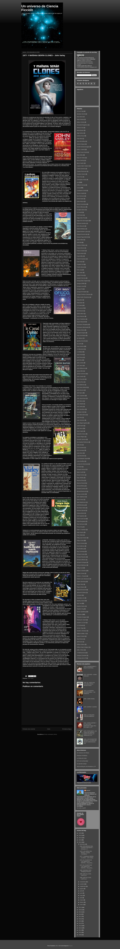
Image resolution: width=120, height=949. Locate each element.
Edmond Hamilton (81, 223)
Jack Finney (80, 357)
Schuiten (79, 595)
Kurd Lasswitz (80, 447)
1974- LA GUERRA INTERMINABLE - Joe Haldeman (89, 692)
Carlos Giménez (81, 168)
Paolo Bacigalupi (81, 521)
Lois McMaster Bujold (82, 458)
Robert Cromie (80, 573)
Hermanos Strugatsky (82, 324)
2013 (80, 925)
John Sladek (80, 403)
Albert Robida (80, 119)
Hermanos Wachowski (82, 327)
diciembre (82, 844)
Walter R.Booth (81, 636)
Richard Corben (81, 554)
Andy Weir (79, 138)
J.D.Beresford (80, 349)
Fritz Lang (79, 269)
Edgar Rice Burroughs (82, 220)
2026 (80, 833)
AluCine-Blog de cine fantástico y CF (86, 766)
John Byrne (80, 393)
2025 (80, 835)
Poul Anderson (80, 546)
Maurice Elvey (80, 480)
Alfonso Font (80, 127)
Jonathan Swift (80, 412)
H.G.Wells (79, 305)
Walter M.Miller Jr (81, 633)
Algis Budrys (80, 133)
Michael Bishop (81, 486)
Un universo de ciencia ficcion (84, 57)
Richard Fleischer (81, 557)
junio (81, 893)
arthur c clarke (80, 149)
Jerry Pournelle (81, 379)
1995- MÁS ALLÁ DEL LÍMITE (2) (85, 874)
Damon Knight (80, 193)
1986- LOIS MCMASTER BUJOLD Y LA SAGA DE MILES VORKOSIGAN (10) (90, 741)
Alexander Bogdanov (82, 125)
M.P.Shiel (79, 466)
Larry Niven (80, 453)
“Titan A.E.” (26, 137)
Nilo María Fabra (81, 507)
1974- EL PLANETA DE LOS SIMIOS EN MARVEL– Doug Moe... (86, 861)
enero (81, 904)
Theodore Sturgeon (82, 617)
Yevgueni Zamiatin (81, 655)
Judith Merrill (80, 425)
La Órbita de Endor (82, 758)
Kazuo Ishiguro (81, 436)
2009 (80, 934)
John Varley (30, 678)
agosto (82, 888)
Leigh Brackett (80, 455)
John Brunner (80, 390)
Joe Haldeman (80, 384)
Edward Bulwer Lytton (82, 231)
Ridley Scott (80, 568)
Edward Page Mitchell (82, 237)
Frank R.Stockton (81, 259)
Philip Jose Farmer (82, 537)
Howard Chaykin (81, 332)
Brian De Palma (81, 157)
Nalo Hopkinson (81, 496)
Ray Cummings (81, 551)
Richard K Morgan (81, 562)
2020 (80, 909)
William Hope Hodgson (83, 647)
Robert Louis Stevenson (83, 578)
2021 (80, 907)
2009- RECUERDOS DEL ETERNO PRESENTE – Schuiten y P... (86, 848)
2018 (80, 914)
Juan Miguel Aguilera (82, 423)
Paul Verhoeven (81, 524)
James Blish (80, 371)
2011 (80, 930)
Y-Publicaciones (81, 652)
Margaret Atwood (81, 469)
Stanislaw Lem (80, 598)
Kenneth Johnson (81, 439)
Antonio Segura (81, 144)
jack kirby (79, 360)
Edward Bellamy (81, 228)
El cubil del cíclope (81, 763)
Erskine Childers (81, 245)
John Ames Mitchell (82, 387)
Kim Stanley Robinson (82, 442)
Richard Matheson (81, 565)
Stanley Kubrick (81, 600)
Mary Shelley (80, 477)
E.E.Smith (79, 212)
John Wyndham (81, 409)
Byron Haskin (80, 163)
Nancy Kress (80, 499)
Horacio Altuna (80, 330)
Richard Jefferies (81, 559)
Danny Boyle (80, 198)
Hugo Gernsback (81, 335)
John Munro (80, 401)
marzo (82, 900)
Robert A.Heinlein (81, 570)
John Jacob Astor (81, 398)
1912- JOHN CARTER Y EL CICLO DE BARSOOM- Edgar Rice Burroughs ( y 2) (90, 725)
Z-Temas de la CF (81, 658)
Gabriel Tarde (80, 275)
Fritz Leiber (80, 272)
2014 (80, 923)
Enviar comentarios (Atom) (50, 734)
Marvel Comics (81, 475)
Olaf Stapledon (81, 516)
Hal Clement (80, 310)
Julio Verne (80, 428)
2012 (80, 928)
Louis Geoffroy (80, 461)
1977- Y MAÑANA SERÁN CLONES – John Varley (86, 857)
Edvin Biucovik (80, 226)
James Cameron (81, 373)
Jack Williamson (81, 368)
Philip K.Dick (80, 540)
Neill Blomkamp (81, 505)
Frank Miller (80, 256)
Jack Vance (80, 365)
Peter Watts (80, 535)
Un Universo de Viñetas (83, 752)
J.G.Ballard (80, 352)
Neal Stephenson (81, 502)
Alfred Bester (80, 130)
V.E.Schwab (80, 625)
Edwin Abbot (80, 239)
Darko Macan (80, 201)
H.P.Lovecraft (80, 308)
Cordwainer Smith (81, 190)
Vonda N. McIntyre (81, 630)
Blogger (70, 945)
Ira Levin (79, 343)
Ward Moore (80, 639)
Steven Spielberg (81, 611)
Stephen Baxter (81, 606)
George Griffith (80, 283)
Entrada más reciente (29, 729)
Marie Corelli (80, 472)
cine (78, 182)
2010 (80, 932)
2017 (80, 916)
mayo (81, 895)
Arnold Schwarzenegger (83, 146)
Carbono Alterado (33, 449)
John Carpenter (81, 395)
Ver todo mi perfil (81, 808)
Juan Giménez (80, 420)
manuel (88, 790)
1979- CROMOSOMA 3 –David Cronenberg (90, 667)
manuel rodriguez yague (83, 59)
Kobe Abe (79, 444)
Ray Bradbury (80, 548)
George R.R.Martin (82, 291)
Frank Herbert (80, 253)
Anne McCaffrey (81, 141)
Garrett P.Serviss (81, 278)
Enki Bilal (79, 242)
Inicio (48, 729)
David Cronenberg (81, 204)
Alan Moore (80, 116)
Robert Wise (80, 584)
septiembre (83, 886)
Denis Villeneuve (81, 207)
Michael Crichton (81, 488)
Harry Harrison (80, 316)
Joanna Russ (80, 382)
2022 (80, 842)
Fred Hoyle (79, 261)
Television (79, 614)
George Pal (80, 289)
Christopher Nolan (81, 179)
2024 (80, 837)
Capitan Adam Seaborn (83, 166)
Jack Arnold (80, 354)
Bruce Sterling (80, 160)
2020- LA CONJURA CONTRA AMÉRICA (89, 715)
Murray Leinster (81, 494)
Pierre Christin (80, 543)
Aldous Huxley (80, 122)
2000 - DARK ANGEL (89, 698)
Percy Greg (80, 527)
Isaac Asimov (80, 346)
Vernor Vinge (80, 628)
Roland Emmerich (81, 589)
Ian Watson (80, 338)
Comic (78, 187)
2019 (80, 912)
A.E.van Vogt (80, 111)
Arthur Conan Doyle (82, 152)
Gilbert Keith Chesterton (83, 297)
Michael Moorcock (81, 491)
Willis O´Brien (80, 650)
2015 (80, 921)
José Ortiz (79, 417)
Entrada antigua (67, 729)
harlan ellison (80, 313)
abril (81, 897)
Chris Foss (79, 177)
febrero (82, 902)
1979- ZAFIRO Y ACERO (90, 707)
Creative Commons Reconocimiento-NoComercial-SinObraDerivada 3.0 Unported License (85, 62)
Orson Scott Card (81, 518)
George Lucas (80, 286)
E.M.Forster (80, 215)
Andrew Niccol (80, 135)
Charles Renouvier (81, 171)
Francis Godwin (81, 250)
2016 (80, 918)
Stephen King (80, 609)
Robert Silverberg (81, 581)
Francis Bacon (80, 248)
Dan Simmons (80, 196)
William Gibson (81, 644)
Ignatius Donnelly (81, 341)
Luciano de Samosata (82, 464)
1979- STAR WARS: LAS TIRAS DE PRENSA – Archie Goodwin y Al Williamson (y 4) (90, 733)
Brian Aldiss (80, 155)
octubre (82, 884)
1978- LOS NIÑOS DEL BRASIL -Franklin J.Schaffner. (86, 853)
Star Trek (79, 603)
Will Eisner (79, 641)
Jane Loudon (80, 376)
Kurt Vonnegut (80, 450)
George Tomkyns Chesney (84, 294)
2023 (80, 840)
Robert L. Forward (81, 576)
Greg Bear (79, 300)
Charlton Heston (81, 174)
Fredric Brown (80, 267)
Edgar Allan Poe (81, 218)
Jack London (80, 362)
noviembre (83, 881)
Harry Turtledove (81, 319)
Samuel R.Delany (81, 592)
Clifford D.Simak (81, 185)
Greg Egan (79, 302)
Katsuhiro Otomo (81, 434)
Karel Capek (80, 431)
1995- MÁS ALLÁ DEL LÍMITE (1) (85, 878)
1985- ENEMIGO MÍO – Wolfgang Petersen (86, 871)
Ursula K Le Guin (81, 622)
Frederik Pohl (80, 264)
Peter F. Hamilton (81, 529)
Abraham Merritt (81, 114)
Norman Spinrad (81, 510)
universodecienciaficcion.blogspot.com (87, 67)
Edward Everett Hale (82, 234)
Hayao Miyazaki (81, 321)
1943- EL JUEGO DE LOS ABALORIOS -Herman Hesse (89, 684)
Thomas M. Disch (81, 619)
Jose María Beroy (81, 414)
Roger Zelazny (80, 587)
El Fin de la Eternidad (82, 761)
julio (81, 891)
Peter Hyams (80, 532)
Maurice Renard (81, 483)
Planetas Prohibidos (82, 755)
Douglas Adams (81, 209)
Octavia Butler (80, 513)
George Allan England (82, 280)
